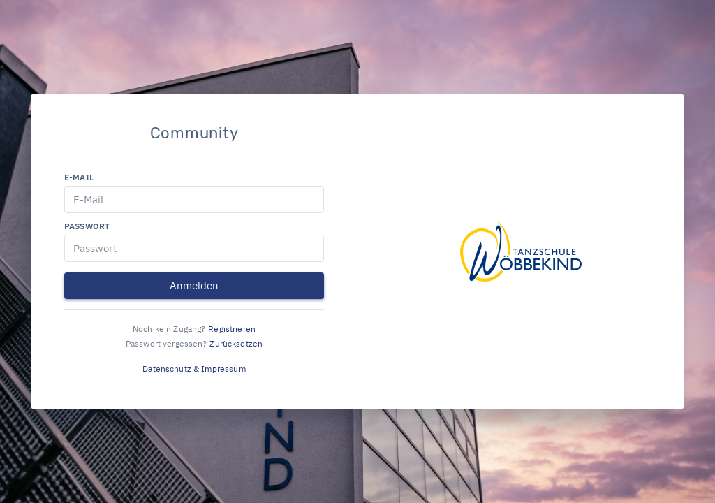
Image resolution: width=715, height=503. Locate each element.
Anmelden (194, 285)
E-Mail (79, 177)
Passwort (87, 226)
